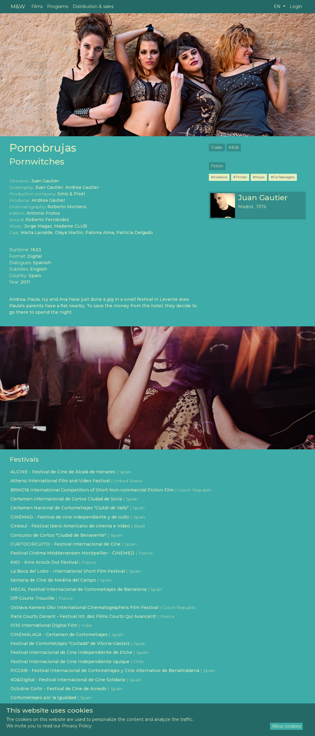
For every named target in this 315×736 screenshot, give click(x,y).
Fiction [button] (217, 166)
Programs (57, 6)
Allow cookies (286, 726)
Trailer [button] (217, 147)
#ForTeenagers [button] (283, 177)
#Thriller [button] (240, 177)
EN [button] (278, 6)
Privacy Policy (77, 726)
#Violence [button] (219, 177)
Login (296, 6)
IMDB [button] (234, 147)
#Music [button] (259, 177)
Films (37, 6)
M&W (18, 6)
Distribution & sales (93, 6)
